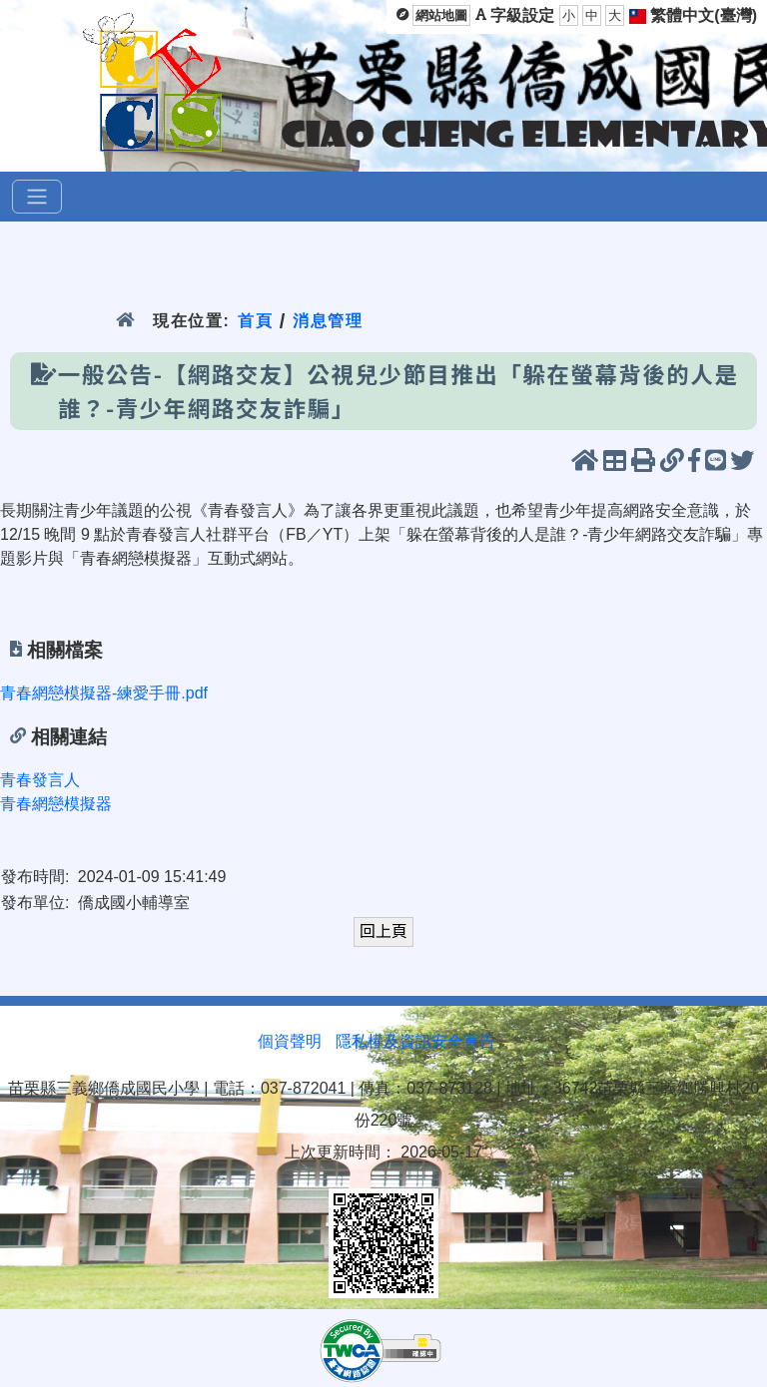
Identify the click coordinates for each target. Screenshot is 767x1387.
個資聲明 (290, 1041)
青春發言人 (40, 779)
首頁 (255, 320)
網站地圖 (441, 15)
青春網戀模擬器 (56, 803)
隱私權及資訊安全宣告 (415, 1041)
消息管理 (328, 320)
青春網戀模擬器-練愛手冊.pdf (104, 693)
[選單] (37, 197)
